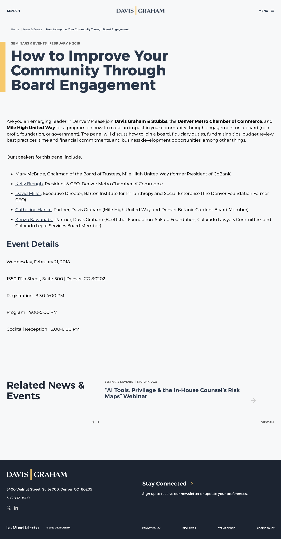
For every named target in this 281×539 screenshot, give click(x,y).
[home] (140, 10)
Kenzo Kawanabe (34, 219)
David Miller (28, 193)
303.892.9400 (18, 498)
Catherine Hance (33, 209)
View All (267, 422)
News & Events (32, 29)
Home (15, 29)
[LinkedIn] (16, 508)
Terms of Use (226, 528)
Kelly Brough (29, 183)
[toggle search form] (13, 10)
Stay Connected (167, 483)
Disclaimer (189, 528)
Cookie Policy (265, 528)
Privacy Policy (151, 528)
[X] (9, 508)
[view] (181, 391)
